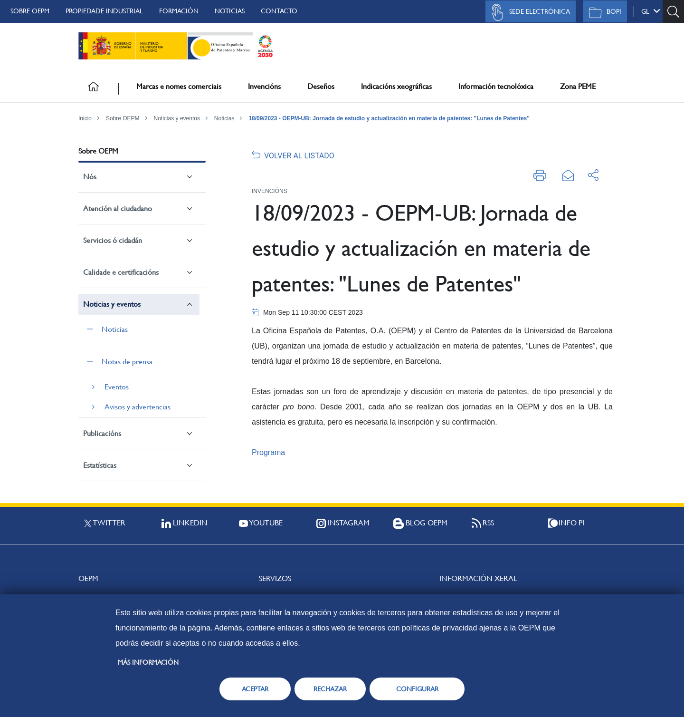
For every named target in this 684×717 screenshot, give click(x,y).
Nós (89, 176)
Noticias (230, 11)
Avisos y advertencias (137, 406)
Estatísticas (99, 465)
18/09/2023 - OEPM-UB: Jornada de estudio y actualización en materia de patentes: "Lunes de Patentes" (389, 118)
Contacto (279, 11)
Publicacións (102, 433)
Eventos (116, 386)
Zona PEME (578, 86)
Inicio (85, 118)
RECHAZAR (330, 689)
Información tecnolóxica (495, 86)
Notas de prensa (127, 361)
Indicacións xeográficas (396, 86)
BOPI (602, 12)
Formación (179, 11)
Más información (148, 662)
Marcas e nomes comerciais (178, 86)
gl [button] (650, 11)
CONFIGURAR (417, 689)
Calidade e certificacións (121, 272)
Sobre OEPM (29, 11)
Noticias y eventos (177, 118)
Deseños (320, 86)
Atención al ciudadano (117, 208)
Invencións (264, 86)
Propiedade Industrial (104, 11)
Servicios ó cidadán (112, 240)
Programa (268, 452)
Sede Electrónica (528, 12)
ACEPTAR (255, 689)
